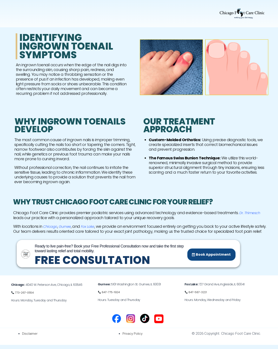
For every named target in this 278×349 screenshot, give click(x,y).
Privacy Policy (133, 338)
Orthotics (127, 12)
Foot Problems (68, 12)
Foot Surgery (100, 12)
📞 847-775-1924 (109, 296)
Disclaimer (30, 338)
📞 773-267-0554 (23, 297)
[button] (68, 12)
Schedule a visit (153, 12)
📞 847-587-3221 (196, 296)
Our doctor (38, 12)
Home (19, 12)
